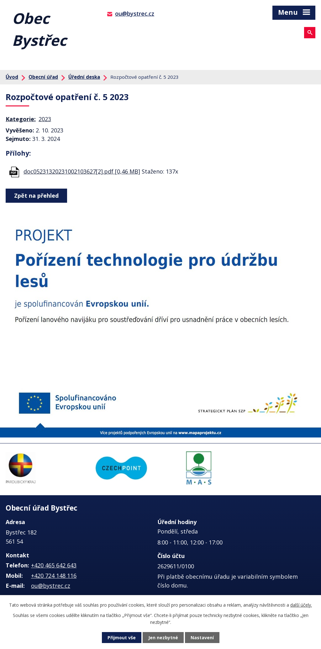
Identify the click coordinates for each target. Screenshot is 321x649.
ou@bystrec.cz (134, 13)
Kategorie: (21, 119)
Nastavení (202, 638)
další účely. (301, 605)
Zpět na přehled (36, 195)
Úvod (12, 77)
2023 (45, 119)
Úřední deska (84, 77)
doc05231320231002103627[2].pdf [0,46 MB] (82, 171)
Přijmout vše (122, 638)
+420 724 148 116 (53, 575)
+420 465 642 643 (53, 565)
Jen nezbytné (163, 638)
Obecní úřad (43, 77)
